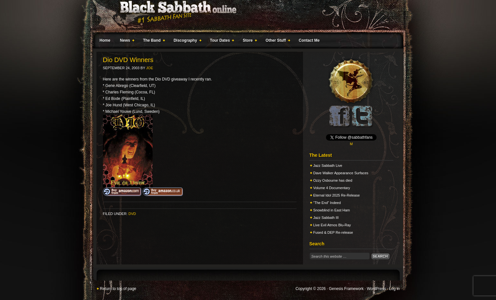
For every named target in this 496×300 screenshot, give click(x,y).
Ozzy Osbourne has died (332, 180)
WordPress (376, 288)
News (126, 41)
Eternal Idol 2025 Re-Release (336, 195)
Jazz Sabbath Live (327, 165)
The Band (153, 41)
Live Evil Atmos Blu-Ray (332, 225)
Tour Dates (221, 41)
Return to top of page (118, 288)
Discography (186, 41)
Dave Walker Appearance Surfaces (341, 173)
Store (248, 41)
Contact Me (309, 40)
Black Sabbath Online (245, 16)
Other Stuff (276, 41)
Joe (149, 68)
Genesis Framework (346, 288)
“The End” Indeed (327, 203)
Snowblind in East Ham (331, 210)
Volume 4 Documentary (331, 188)
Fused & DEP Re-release (333, 232)
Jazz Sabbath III (326, 218)
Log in (394, 288)
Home (105, 40)
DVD (132, 214)
